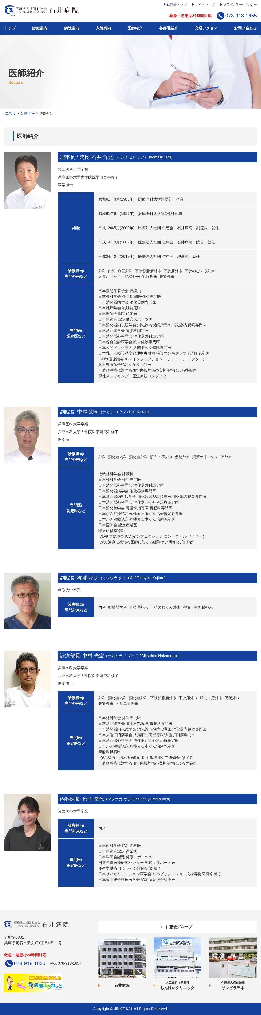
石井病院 (27, 113)
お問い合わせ (245, 28)
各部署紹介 (168, 28)
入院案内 (103, 28)
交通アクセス (206, 28)
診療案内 (39, 28)
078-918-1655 (241, 16)
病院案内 (71, 28)
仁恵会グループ (179, 927)
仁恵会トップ (177, 4)
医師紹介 (134, 28)
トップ (10, 28)
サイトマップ (205, 4)
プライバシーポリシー (240, 4)
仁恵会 (10, 113)
